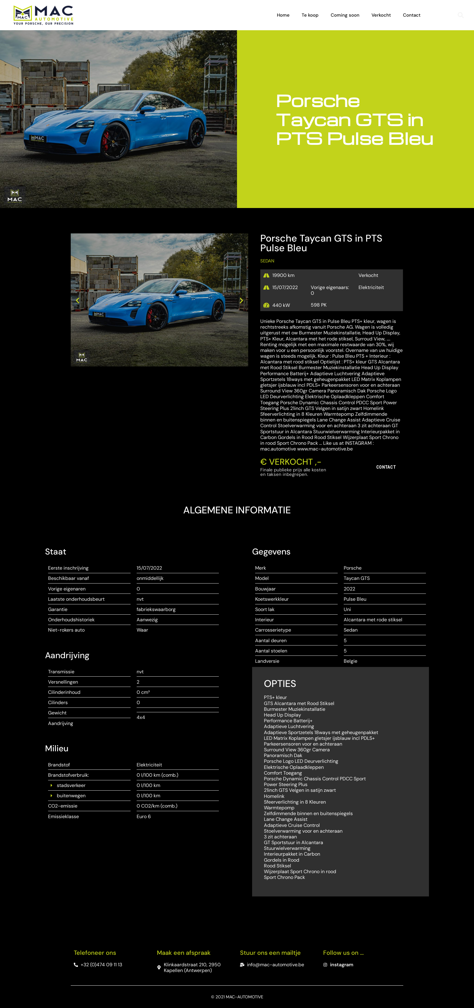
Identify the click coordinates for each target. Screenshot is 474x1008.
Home (283, 15)
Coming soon (345, 15)
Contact (411, 15)
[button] (461, 15)
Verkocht (381, 15)
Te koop (310, 15)
